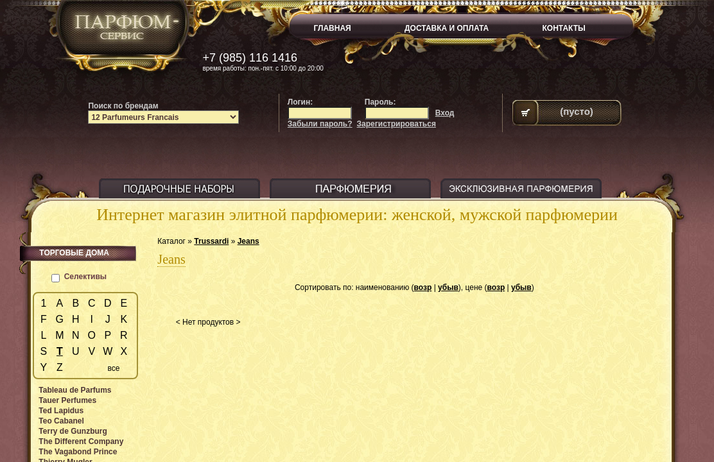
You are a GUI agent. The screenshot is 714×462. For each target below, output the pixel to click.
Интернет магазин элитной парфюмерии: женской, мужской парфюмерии (357, 214)
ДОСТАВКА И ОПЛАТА (447, 28)
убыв (448, 287)
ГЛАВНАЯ (332, 28)
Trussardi (211, 241)
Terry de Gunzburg (73, 431)
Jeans (248, 241)
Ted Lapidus (61, 410)
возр (423, 287)
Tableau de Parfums (75, 390)
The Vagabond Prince (78, 451)
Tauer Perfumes (67, 400)
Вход (445, 112)
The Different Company (81, 441)
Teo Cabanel (61, 420)
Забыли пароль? (320, 123)
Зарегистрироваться (396, 123)
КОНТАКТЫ (564, 28)
